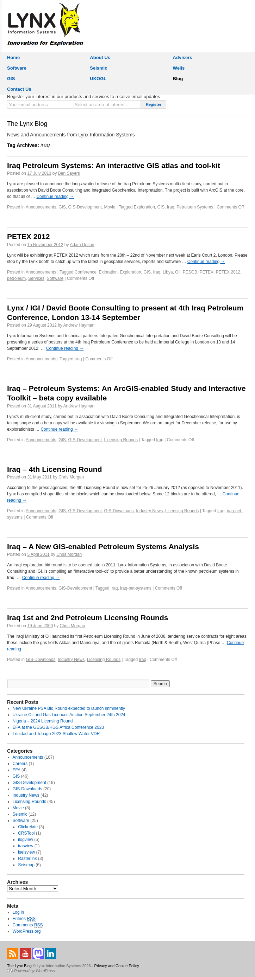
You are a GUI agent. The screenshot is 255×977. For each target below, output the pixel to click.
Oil (177, 272)
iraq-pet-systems (135, 588)
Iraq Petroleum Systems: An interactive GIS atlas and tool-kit (113, 165)
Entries (24, 918)
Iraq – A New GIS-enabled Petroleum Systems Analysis (103, 546)
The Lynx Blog (27, 123)
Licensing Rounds (121, 439)
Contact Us (19, 89)
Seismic (98, 68)
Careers (20, 763)
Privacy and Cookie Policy (116, 966)
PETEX (206, 272)
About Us (100, 57)
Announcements (41, 207)
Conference (86, 272)
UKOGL (98, 78)
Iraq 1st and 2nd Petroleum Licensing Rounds (87, 617)
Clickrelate (28, 826)
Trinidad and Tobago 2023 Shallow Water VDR (56, 733)
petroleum (16, 278)
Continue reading (55, 196)
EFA (16, 769)
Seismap (26, 864)
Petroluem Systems (194, 207)
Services (36, 278)
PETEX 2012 (28, 236)
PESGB (190, 272)
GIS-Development (84, 207)
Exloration (108, 272)
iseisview (26, 852)
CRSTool (26, 833)
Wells (179, 68)
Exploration (144, 207)
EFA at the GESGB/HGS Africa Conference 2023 (58, 727)
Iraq (170, 207)
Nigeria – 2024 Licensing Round (43, 721)
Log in (18, 912)
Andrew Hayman (79, 325)
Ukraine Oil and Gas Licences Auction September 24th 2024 (69, 714)
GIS (11, 78)
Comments (28, 925)
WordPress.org (27, 931)
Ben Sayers (69, 173)
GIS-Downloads (119, 510)
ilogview (25, 839)
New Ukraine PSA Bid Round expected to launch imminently (69, 708)
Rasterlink (27, 858)
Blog (178, 78)
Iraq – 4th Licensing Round (54, 469)
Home (13, 57)
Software (16, 68)
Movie (110, 207)
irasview (25, 845)
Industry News (149, 510)
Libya (168, 272)
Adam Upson (82, 244)
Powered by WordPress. (35, 971)
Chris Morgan (71, 477)
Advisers (182, 57)
